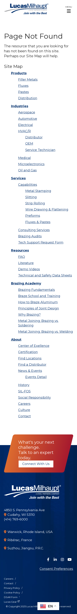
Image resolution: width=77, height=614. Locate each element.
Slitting (31, 197)
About (16, 340)
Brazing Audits (30, 236)
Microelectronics (31, 164)
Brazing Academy (26, 283)
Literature (26, 263)
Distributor (34, 137)
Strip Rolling (35, 203)
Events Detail (36, 377)
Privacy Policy (12, 588)
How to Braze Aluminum (38, 302)
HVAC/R (24, 131)
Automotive (27, 119)
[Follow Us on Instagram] (62, 559)
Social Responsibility (34, 398)
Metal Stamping (38, 191)
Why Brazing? (29, 315)
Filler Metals (28, 80)
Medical (24, 158)
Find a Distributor (32, 365)
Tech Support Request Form (40, 242)
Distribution (27, 98)
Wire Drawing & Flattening (46, 209)
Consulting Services (34, 230)
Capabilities (27, 185)
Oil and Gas (27, 170)
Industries (19, 106)
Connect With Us (36, 464)
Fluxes (23, 86)
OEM (29, 144)
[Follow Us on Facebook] (48, 559)
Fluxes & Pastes (37, 222)
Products (19, 73)
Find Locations (30, 358)
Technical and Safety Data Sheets (45, 275)
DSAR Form (10, 597)
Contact (24, 416)
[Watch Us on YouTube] (69, 559)
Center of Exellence (33, 346)
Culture (24, 410)
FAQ (21, 257)
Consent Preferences (56, 569)
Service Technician (40, 150)
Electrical (25, 125)
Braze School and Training (39, 296)
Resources (20, 250)
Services (18, 178)
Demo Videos (29, 269)
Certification (28, 352)
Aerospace (26, 112)
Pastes (23, 92)
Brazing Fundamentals (36, 290)
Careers (24, 404)
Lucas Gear (10, 601)
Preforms (32, 216)
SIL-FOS (24, 391)
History (23, 385)
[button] (69, 9)
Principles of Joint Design (38, 308)
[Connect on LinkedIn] (55, 559)
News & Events (30, 371)
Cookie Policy (12, 592)
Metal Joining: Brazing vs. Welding (45, 332)
